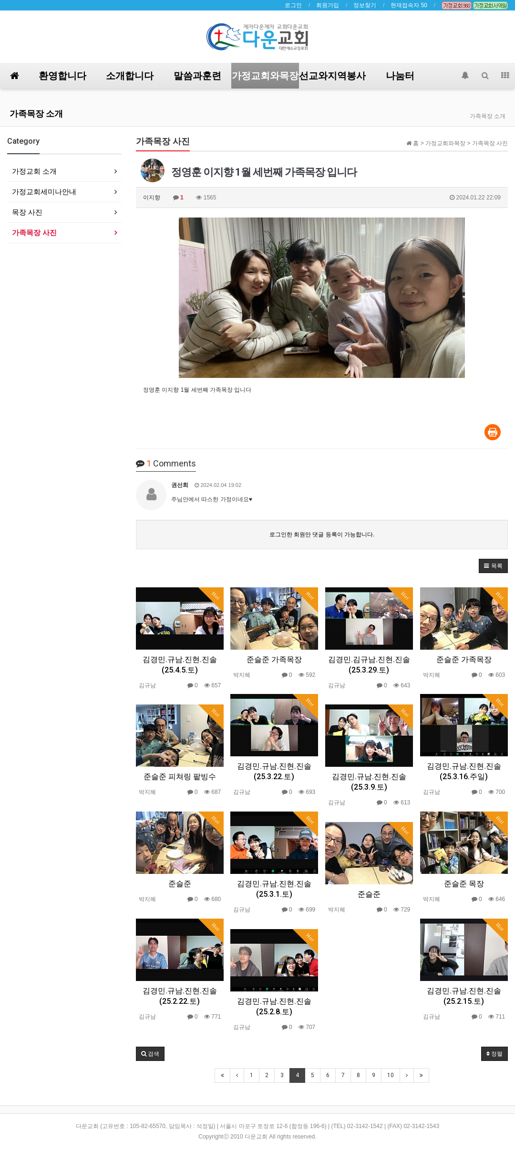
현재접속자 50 (409, 5)
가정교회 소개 (34, 171)
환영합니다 (62, 75)
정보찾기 (364, 5)
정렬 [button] (494, 1053)
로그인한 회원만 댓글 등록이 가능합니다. (322, 534)
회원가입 (327, 5)
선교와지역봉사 (332, 75)
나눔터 (400, 75)
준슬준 (179, 883)
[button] (493, 566)
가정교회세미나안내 (44, 192)
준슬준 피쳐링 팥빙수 (180, 776)
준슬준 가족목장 (274, 659)
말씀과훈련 (197, 75)
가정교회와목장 (265, 75)
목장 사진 (27, 212)
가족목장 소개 (36, 114)
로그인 (293, 5)
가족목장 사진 (34, 232)
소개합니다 (130, 75)
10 (390, 1075)
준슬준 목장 (464, 883)
